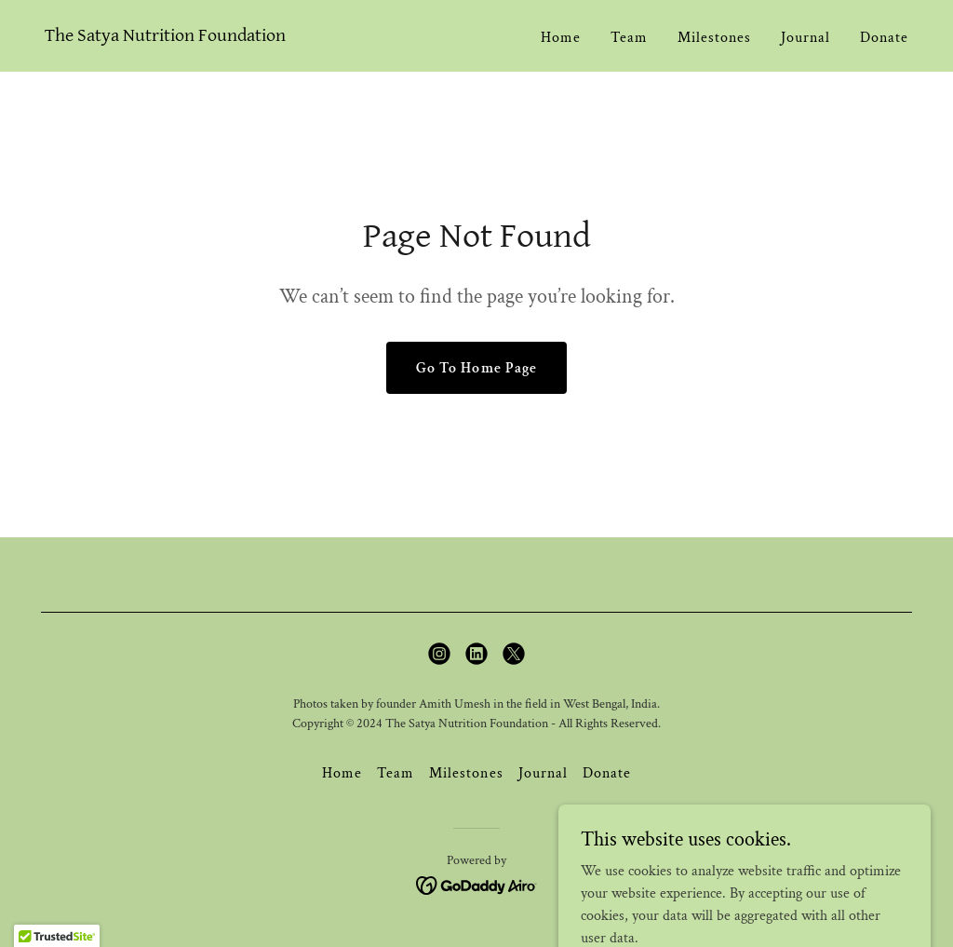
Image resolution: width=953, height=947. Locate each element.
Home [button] (342, 773)
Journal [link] (805, 37)
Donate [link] (884, 37)
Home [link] (561, 37)
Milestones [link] (714, 37)
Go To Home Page (476, 368)
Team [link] (629, 37)
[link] (165, 37)
